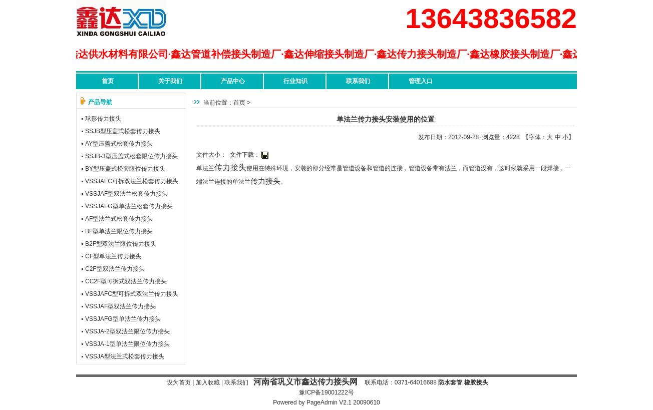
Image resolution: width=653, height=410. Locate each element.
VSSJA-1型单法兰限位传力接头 (127, 343)
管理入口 (421, 81)
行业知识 (295, 81)
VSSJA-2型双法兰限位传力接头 (127, 331)
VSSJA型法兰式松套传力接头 (124, 356)
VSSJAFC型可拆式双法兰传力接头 (131, 293)
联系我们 (358, 81)
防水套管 (450, 382)
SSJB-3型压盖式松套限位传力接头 (131, 156)
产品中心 (233, 81)
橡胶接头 (476, 382)
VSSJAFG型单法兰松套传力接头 (129, 206)
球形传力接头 (103, 118)
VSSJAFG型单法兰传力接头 (123, 318)
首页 (108, 81)
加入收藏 (208, 382)
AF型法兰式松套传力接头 (119, 218)
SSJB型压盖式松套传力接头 (122, 131)
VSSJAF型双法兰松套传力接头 (126, 193)
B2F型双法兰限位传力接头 (120, 243)
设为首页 (179, 382)
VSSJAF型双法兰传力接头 (120, 306)
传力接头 (230, 167)
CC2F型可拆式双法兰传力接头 (126, 281)
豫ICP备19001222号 (326, 392)
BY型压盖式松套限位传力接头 (125, 168)
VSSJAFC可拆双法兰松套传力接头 (131, 181)
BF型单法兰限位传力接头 (119, 231)
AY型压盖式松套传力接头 (119, 143)
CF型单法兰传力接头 (113, 256)
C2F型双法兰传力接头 (115, 268)
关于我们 (170, 81)
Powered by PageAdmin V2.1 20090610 (326, 402)
